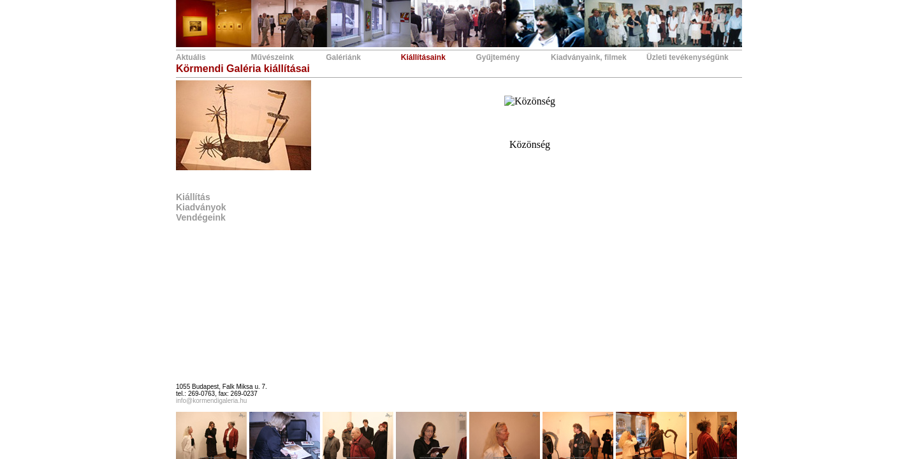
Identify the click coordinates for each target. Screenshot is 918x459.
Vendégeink (201, 217)
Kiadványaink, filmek (589, 57)
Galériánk (343, 57)
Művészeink (272, 57)
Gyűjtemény (498, 57)
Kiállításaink (423, 57)
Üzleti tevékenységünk (687, 57)
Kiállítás (193, 197)
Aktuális (191, 57)
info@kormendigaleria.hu (211, 400)
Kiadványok (201, 207)
